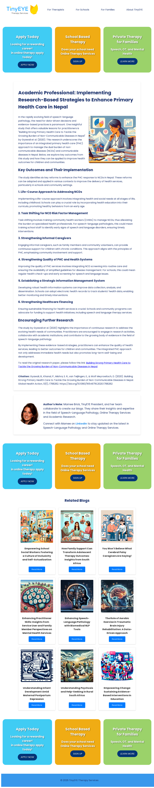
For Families (108, 9)
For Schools (82, 9)
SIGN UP (77, 61)
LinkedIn (81, 423)
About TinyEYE (134, 9)
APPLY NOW (27, 64)
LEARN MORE (127, 61)
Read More (37, 570)
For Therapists (55, 9)
